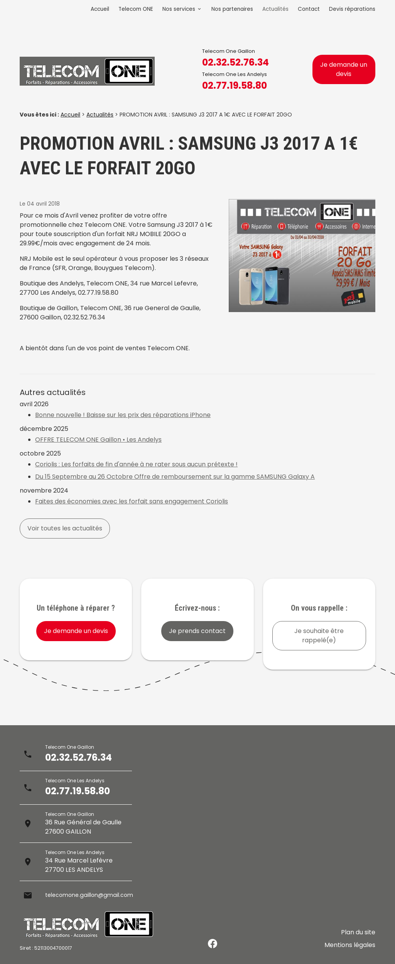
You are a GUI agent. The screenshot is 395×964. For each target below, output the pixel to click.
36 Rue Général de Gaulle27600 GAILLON (83, 827)
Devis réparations (352, 9)
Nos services (178, 9)
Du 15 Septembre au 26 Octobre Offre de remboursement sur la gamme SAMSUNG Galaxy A (175, 476)
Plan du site (358, 937)
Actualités (275, 9)
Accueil (100, 9)
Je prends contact (197, 630)
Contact (309, 9)
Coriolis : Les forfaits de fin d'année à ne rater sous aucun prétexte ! (136, 464)
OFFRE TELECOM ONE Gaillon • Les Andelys (98, 439)
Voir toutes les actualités (64, 528)
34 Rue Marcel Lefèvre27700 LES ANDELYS (79, 865)
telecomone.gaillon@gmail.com (93, 895)
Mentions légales (349, 946)
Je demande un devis (343, 69)
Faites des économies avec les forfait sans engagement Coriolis (131, 501)
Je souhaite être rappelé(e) (319, 635)
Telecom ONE (135, 9)
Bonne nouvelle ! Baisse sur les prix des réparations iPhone (123, 414)
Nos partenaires (232, 9)
